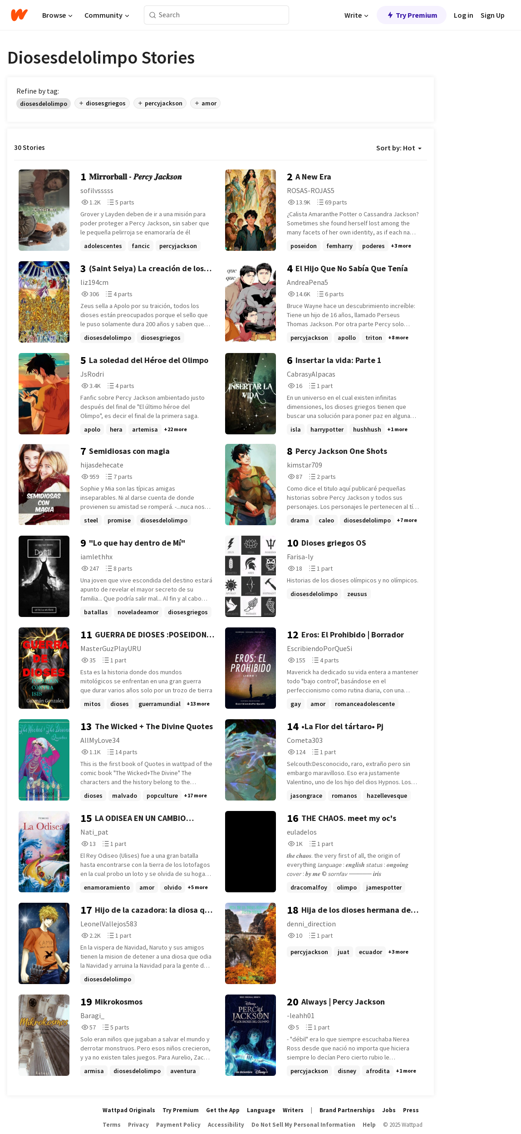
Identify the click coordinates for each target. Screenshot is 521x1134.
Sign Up (493, 15)
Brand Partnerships (347, 1110)
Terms (112, 1125)
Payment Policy (178, 1125)
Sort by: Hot (399, 147)
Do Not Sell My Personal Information (303, 1125)
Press (411, 1110)
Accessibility (226, 1125)
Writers (293, 1110)
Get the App (223, 1110)
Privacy (138, 1125)
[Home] (19, 15)
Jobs (389, 1110)
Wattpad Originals (129, 1110)
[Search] (153, 15)
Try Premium (411, 15)
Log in (463, 15)
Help (369, 1125)
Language (261, 1110)
